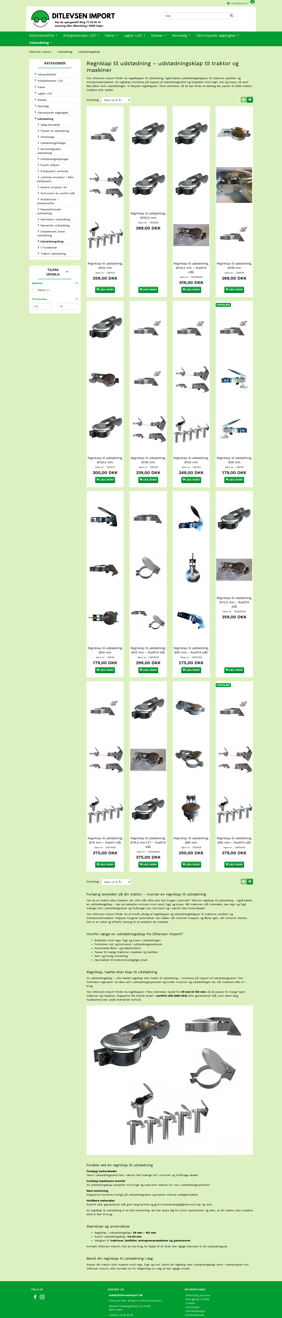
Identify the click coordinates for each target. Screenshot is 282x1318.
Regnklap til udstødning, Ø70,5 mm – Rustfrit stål (234, 577)
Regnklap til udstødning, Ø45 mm (105, 622)
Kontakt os (192, 1295)
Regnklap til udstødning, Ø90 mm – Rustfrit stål (234, 807)
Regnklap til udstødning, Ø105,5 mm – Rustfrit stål (191, 257)
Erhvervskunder (195, 1279)
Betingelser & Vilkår (197, 1264)
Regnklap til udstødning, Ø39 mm (234, 438)
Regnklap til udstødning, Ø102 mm (105, 255)
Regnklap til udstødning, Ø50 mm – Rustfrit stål (191, 624)
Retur (188, 1303)
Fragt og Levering (196, 1291)
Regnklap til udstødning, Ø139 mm (148, 438)
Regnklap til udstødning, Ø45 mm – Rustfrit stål (148, 624)
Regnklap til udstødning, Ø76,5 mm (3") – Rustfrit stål (148, 807)
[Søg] (231, 16)
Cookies (190, 1268)
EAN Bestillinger (195, 1275)
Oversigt (190, 1299)
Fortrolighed (193, 1287)
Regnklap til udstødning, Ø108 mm (234, 255)
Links (188, 1311)
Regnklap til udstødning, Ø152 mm (191, 438)
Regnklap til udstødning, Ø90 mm (191, 805)
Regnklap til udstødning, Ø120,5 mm (105, 440)
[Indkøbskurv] (241, 3)
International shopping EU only (204, 1307)
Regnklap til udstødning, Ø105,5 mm (148, 210)
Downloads (192, 1271)
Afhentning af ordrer (198, 1260)
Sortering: (93, 99)
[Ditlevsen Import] (83, 17)
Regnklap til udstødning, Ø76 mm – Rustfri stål (105, 807)
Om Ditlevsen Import (198, 1283)
